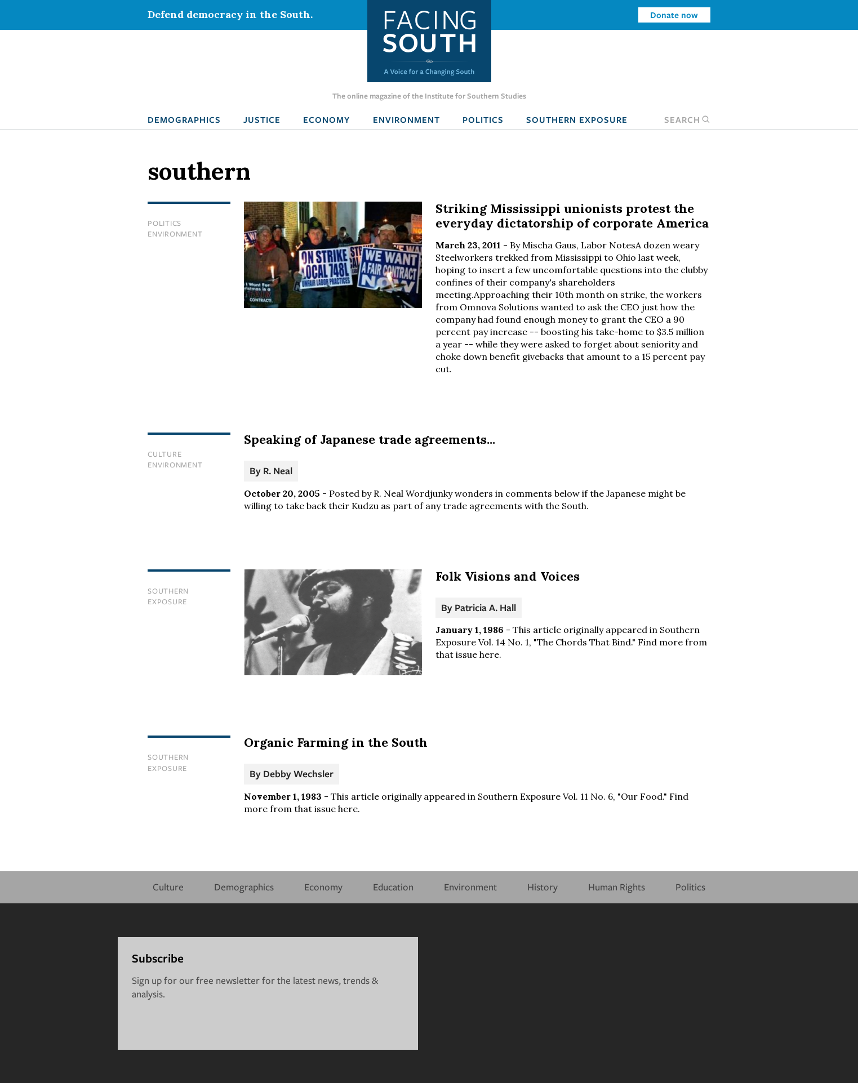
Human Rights (616, 886)
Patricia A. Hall (485, 607)
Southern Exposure (577, 119)
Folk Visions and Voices (507, 576)
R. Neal (277, 470)
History (542, 886)
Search (687, 119)
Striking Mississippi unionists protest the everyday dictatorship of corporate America (572, 215)
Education (393, 886)
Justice (262, 119)
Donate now (674, 14)
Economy (326, 119)
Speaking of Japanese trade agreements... (369, 439)
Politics (483, 119)
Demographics (184, 119)
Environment (406, 119)
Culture (164, 454)
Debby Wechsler (298, 773)
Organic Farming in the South (336, 742)
